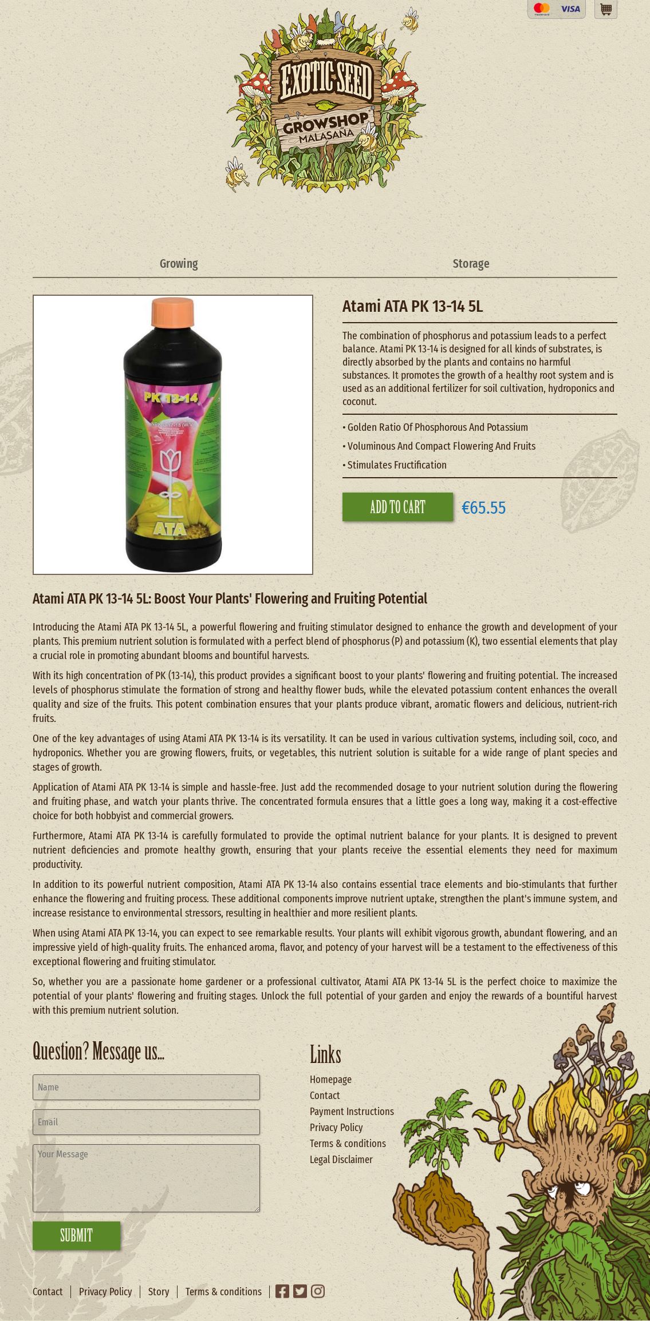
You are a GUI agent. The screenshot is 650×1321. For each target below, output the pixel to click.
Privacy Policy (336, 1127)
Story (159, 1292)
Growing (179, 263)
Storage (471, 263)
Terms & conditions (348, 1143)
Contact (325, 1095)
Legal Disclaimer (341, 1159)
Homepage (331, 1079)
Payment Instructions (352, 1111)
